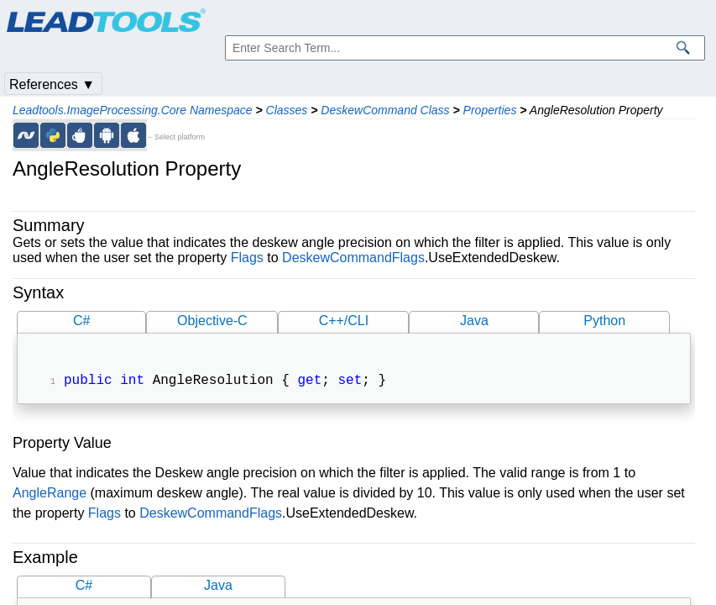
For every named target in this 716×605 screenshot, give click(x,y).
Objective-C (212, 320)
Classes (287, 110)
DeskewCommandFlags (353, 257)
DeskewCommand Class (385, 110)
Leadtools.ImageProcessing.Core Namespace (133, 110)
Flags (247, 257)
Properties (490, 110)
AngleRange (49, 494)
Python (604, 320)
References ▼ (52, 84)
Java (474, 320)
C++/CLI (344, 320)
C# (81, 320)
